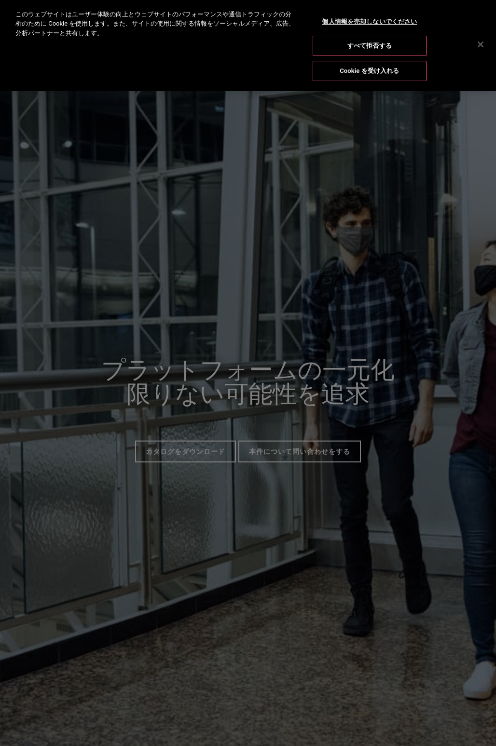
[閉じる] (480, 43)
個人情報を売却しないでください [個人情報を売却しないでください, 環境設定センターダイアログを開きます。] (369, 20)
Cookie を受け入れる (369, 69)
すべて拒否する (369, 44)
